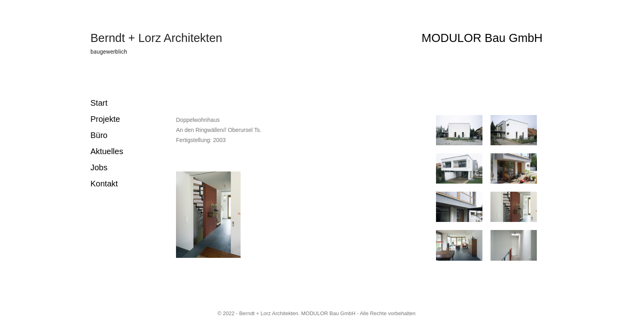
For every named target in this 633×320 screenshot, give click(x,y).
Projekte (105, 119)
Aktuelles (106, 151)
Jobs (98, 167)
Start (98, 102)
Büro (98, 135)
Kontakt (104, 183)
